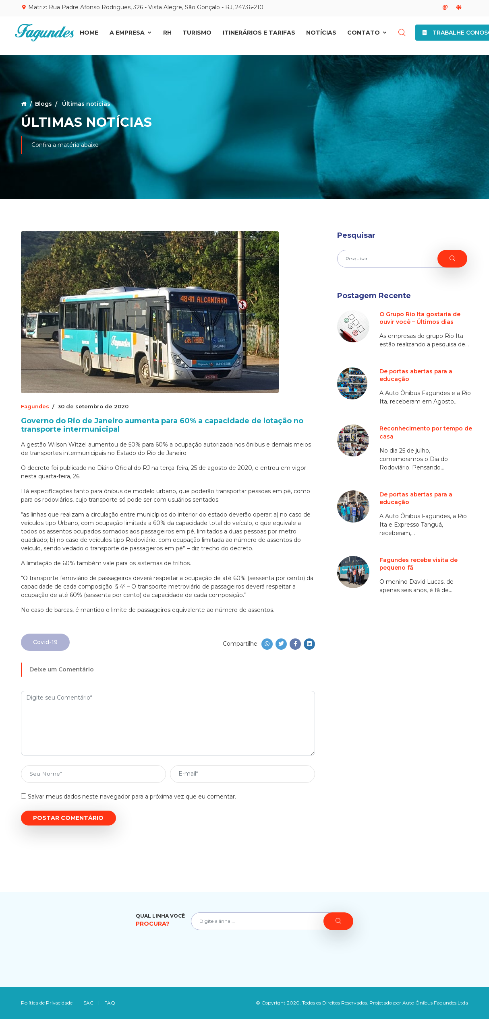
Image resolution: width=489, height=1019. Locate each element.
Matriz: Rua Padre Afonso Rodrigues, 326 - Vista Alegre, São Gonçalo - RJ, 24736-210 (142, 7)
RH (167, 35)
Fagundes (35, 406)
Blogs (43, 103)
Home (89, 35)
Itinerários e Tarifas (259, 35)
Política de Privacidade (47, 1003)
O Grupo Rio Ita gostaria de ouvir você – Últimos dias (420, 318)
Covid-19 (45, 642)
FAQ (110, 1003)
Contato (367, 35)
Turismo (196, 35)
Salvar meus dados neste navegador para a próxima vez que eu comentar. (132, 796)
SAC (89, 1003)
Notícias (321, 35)
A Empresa (131, 35)
